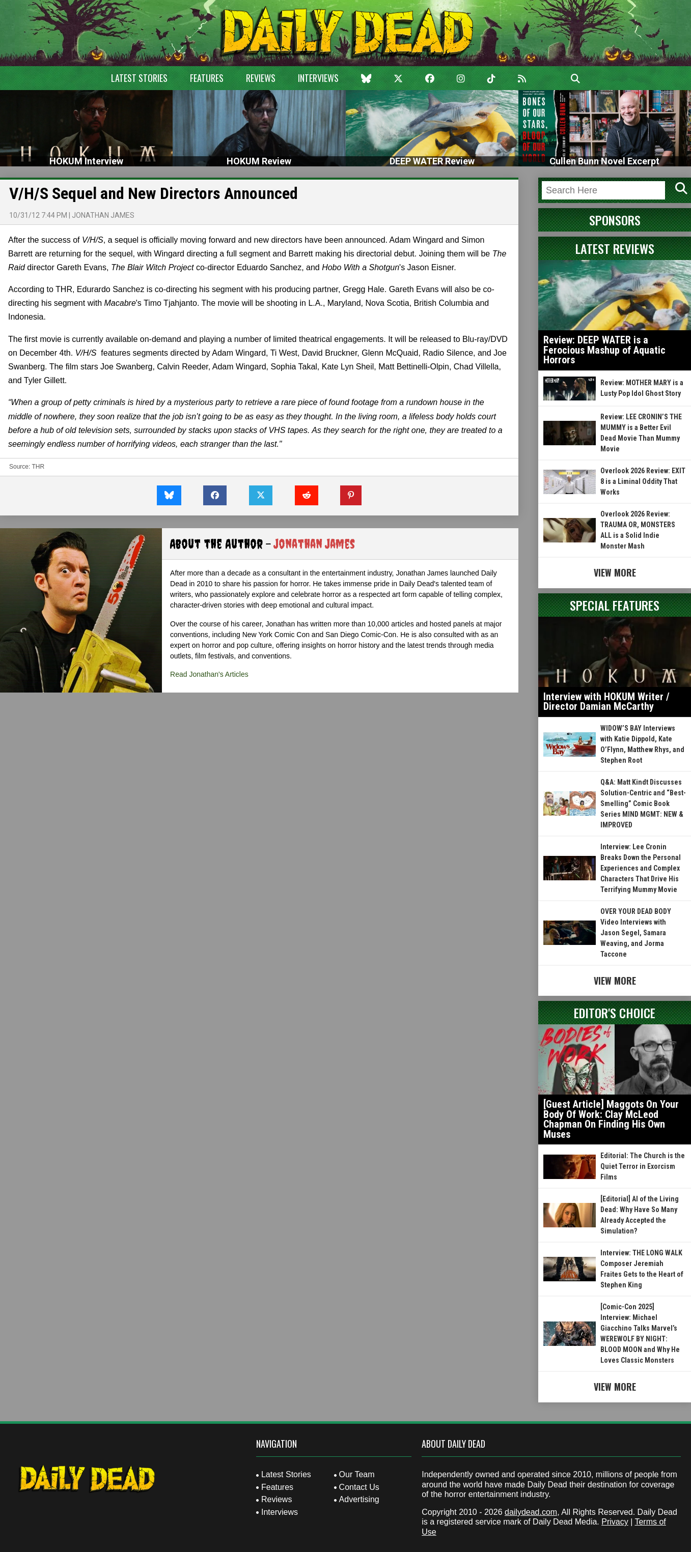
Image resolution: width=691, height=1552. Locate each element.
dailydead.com (531, 1512)
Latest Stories (139, 77)
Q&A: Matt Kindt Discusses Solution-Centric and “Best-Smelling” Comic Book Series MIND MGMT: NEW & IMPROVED (643, 803)
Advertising (359, 1499)
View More (615, 572)
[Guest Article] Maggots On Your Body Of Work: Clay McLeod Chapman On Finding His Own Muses (611, 1119)
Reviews (260, 77)
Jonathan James (103, 215)
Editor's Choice (614, 1012)
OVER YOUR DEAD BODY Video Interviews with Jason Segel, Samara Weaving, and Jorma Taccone (635, 932)
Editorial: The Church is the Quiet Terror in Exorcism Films (642, 1166)
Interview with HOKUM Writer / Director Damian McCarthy (606, 702)
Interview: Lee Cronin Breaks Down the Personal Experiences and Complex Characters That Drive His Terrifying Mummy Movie (640, 868)
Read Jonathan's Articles (209, 674)
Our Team (357, 1474)
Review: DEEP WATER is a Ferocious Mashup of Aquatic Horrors (604, 350)
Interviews (318, 77)
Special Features (614, 605)
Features (207, 77)
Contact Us (359, 1487)
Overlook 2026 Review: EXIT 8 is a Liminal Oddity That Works (642, 481)
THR (38, 466)
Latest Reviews (614, 248)
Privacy (614, 1521)
